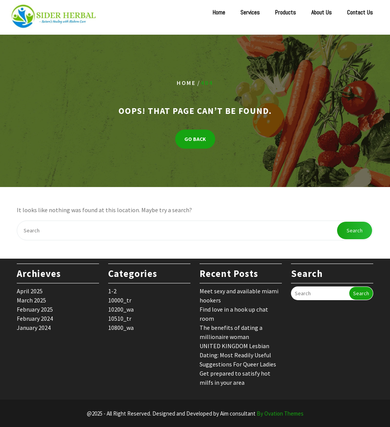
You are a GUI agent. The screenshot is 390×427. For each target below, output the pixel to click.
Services (250, 12)
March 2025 (31, 297)
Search (355, 230)
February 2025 (35, 306)
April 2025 (30, 287)
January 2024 (34, 324)
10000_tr (119, 297)
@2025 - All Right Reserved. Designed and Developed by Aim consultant (195, 413)
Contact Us (360, 12)
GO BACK (195, 139)
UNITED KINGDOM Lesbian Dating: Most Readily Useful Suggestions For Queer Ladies (238, 352)
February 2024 (35, 315)
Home (219, 12)
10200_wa (121, 306)
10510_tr (119, 315)
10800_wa (121, 324)
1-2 (112, 287)
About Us (321, 12)
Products (285, 12)
